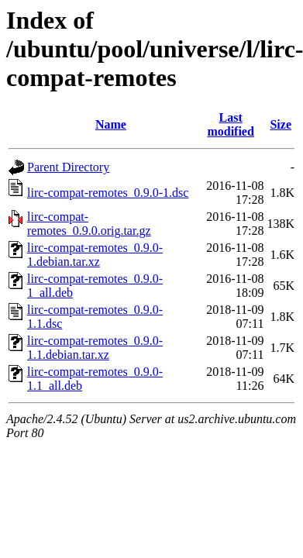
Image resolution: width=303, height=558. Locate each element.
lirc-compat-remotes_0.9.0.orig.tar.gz (89, 223)
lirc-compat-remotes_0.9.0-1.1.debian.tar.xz (95, 347)
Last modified (230, 124)
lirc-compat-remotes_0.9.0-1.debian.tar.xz (95, 254)
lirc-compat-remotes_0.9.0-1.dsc (107, 192)
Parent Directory (68, 167)
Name (110, 124)
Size (280, 124)
